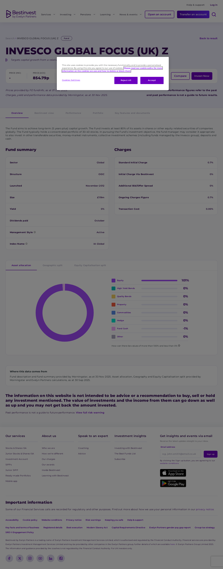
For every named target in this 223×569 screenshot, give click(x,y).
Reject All (126, 80)
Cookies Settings (71, 80)
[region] (113, 73)
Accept (152, 80)
